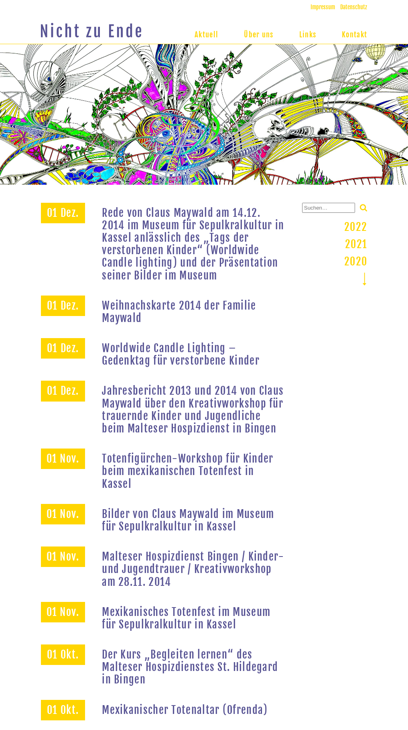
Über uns (258, 34)
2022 (355, 226)
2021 (356, 244)
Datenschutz (353, 7)
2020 (355, 261)
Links (308, 34)
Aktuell (206, 34)
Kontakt (354, 34)
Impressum (323, 7)
